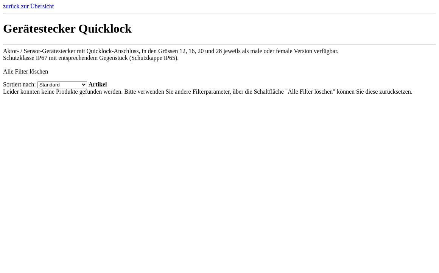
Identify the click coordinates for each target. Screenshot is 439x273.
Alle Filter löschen (25, 71)
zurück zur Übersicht (28, 6)
